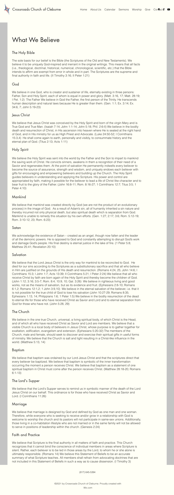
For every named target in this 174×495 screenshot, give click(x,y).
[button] (96, 9)
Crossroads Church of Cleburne (36, 9)
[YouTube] (168, 9)
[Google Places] (159, 9)
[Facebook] (163, 9)
